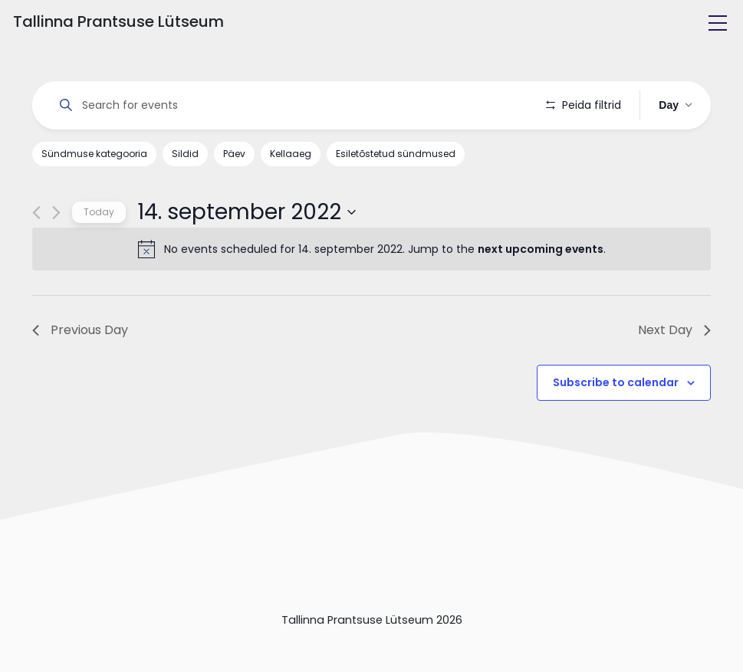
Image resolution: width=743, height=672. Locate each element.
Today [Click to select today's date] (99, 211)
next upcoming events (540, 249)
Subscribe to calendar (616, 382)
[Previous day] (36, 212)
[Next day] (56, 212)
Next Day (674, 330)
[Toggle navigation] (717, 23)
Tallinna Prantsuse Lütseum (118, 21)
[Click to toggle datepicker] (246, 212)
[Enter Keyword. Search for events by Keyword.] (289, 105)
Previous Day (80, 330)
